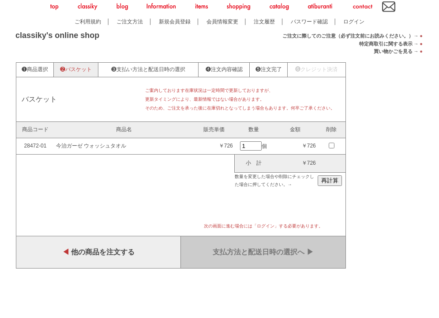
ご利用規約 (88, 21)
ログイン (353, 21)
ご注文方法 (129, 21)
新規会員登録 (175, 21)
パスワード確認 (309, 21)
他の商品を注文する (98, 252)
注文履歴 (264, 21)
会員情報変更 (222, 21)
